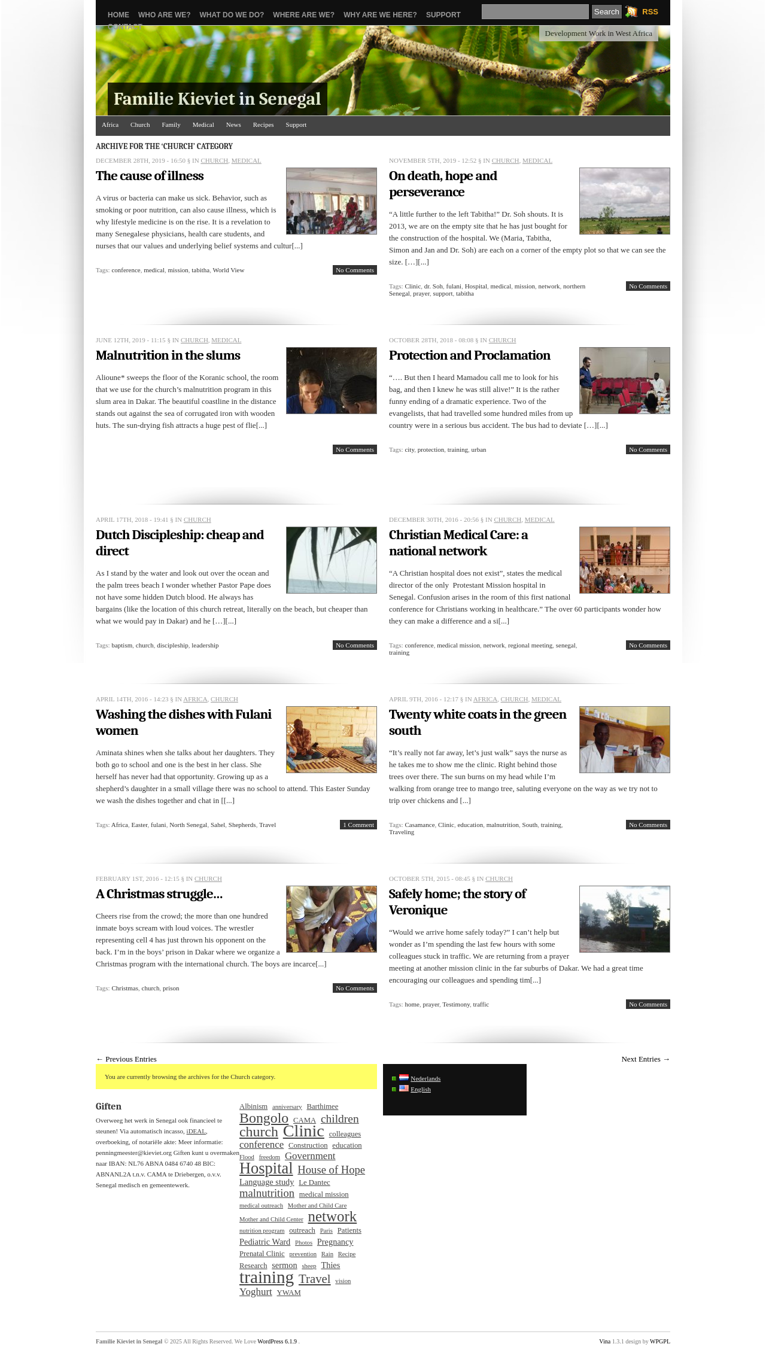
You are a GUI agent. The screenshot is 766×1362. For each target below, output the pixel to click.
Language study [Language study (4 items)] (266, 1182)
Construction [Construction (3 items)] (308, 1145)
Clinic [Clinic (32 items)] (303, 1131)
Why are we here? (380, 15)
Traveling (401, 831)
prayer (421, 293)
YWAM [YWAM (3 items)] (289, 1292)
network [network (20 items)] (332, 1216)
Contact (125, 27)
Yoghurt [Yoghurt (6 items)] (255, 1292)
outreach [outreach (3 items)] (302, 1230)
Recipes (263, 124)
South (530, 824)
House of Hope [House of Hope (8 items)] (331, 1170)
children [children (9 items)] (340, 1119)
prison (171, 988)
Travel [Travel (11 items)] (315, 1278)
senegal (566, 645)
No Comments (355, 269)
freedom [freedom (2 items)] (270, 1157)
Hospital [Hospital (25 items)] (266, 1168)
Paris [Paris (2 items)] (326, 1230)
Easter (139, 824)
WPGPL (660, 1341)
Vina (604, 1341)
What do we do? (232, 15)
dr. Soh (433, 286)
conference (125, 269)
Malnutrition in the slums (168, 355)
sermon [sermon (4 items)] (284, 1265)
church (145, 645)
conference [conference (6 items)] (261, 1144)
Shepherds (242, 824)
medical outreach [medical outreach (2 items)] (261, 1205)
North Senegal (188, 824)
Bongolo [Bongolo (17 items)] (263, 1117)
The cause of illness (149, 176)
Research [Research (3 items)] (253, 1265)
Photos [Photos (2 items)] (303, 1242)
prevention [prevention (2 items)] (303, 1254)
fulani (454, 286)
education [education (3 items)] (346, 1145)
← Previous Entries (126, 1058)
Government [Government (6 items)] (310, 1156)
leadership (205, 645)
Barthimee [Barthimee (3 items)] (322, 1106)
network (549, 286)
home (412, 1004)
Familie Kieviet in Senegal (217, 99)
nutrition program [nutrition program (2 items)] (261, 1230)
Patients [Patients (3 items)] (349, 1230)
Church (140, 124)
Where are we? (304, 15)
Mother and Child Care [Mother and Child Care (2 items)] (317, 1205)
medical (154, 269)
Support (443, 15)
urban (479, 449)
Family (171, 124)
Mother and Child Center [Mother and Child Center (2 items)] (271, 1219)
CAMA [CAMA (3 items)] (304, 1120)
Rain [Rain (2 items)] (327, 1254)
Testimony (456, 1004)
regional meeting (530, 645)
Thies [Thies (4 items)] (330, 1265)
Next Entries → (645, 1058)
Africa (110, 124)
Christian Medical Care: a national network (458, 543)
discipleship (173, 645)
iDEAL (196, 1131)
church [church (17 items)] (258, 1131)
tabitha (200, 269)
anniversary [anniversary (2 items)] (287, 1106)
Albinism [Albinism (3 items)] (253, 1106)
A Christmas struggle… (159, 894)
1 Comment (358, 824)
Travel (267, 824)
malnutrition (503, 824)
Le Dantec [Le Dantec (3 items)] (314, 1182)
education (470, 824)
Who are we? (164, 15)
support (442, 293)
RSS (650, 11)
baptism (121, 645)
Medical (203, 124)
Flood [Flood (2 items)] (246, 1157)
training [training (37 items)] (266, 1277)
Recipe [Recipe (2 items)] (347, 1254)
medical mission (458, 645)
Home (118, 15)
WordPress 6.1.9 (277, 1341)
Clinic (413, 286)
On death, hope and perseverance (443, 184)
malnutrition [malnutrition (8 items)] (266, 1193)
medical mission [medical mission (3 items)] (324, 1194)
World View (228, 269)
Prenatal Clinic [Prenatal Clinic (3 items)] (262, 1253)
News (233, 124)
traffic (481, 1004)
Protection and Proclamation (470, 355)
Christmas (124, 988)
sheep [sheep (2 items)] (309, 1266)
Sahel (218, 824)
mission (178, 269)
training (458, 449)
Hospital (476, 286)
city (409, 449)
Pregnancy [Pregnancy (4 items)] (335, 1242)
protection (431, 449)
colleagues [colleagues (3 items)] (345, 1134)
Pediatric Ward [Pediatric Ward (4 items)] (264, 1242)
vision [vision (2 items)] (343, 1281)
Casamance (419, 824)
